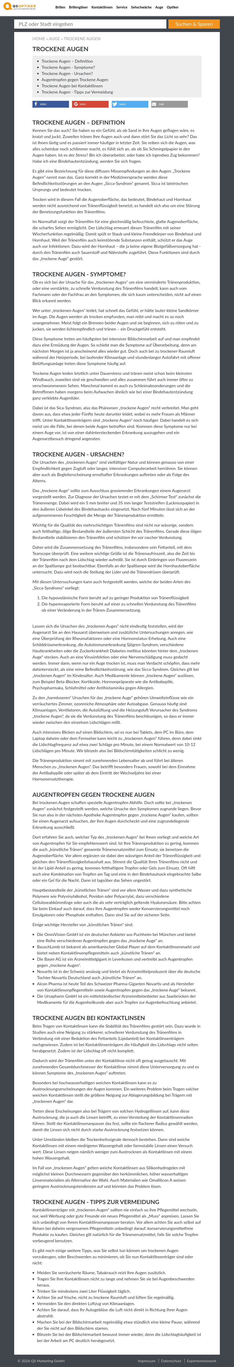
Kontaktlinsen (102, 7)
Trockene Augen (82, 38)
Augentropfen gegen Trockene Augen (75, 79)
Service (122, 7)
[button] (50, 104)
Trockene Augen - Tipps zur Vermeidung (77, 91)
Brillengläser (78, 7)
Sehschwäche (141, 7)
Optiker (172, 7)
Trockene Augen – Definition (67, 61)
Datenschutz (171, 1361)
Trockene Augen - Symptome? (68, 67)
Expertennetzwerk (201, 1361)
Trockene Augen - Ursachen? (67, 73)
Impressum (146, 1361)
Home (38, 38)
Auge (159, 7)
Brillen (60, 7)
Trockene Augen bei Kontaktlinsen (72, 85)
